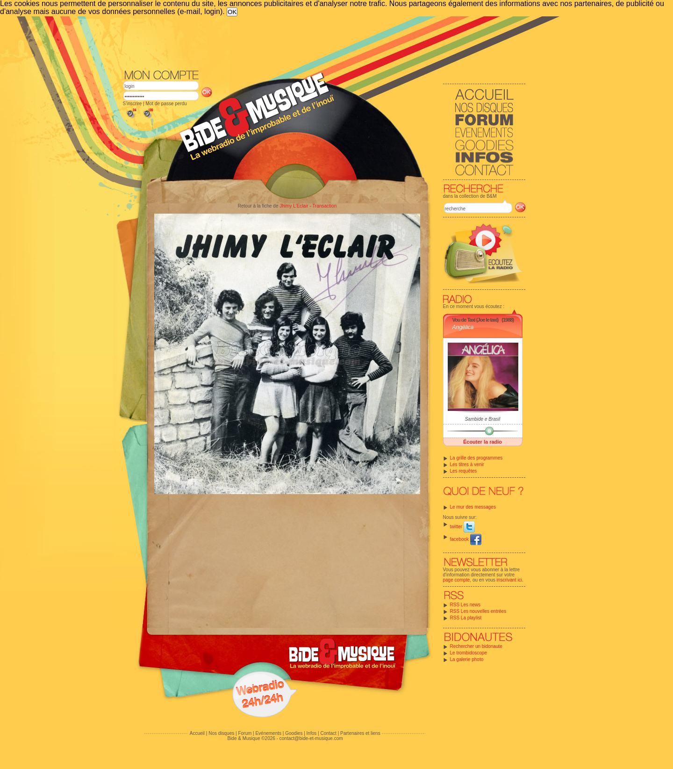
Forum (244, 733)
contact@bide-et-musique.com (311, 738)
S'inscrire (132, 103)
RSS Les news (465, 604)
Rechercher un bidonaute (476, 646)
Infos (312, 733)
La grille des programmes (476, 457)
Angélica (463, 327)
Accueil (197, 733)
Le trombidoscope (468, 652)
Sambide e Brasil (483, 419)
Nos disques (221, 733)
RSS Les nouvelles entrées (478, 611)
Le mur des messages (473, 507)
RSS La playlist (466, 617)
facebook (465, 539)
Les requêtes (463, 471)
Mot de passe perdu (165, 103)
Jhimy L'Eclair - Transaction (307, 205)
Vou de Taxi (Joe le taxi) (475, 320)
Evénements (268, 733)
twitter (462, 526)
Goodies (293, 733)
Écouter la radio (482, 442)
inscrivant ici (509, 579)
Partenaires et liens (360, 733)
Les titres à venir (467, 464)
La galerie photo (467, 659)
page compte (456, 579)
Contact (328, 733)
